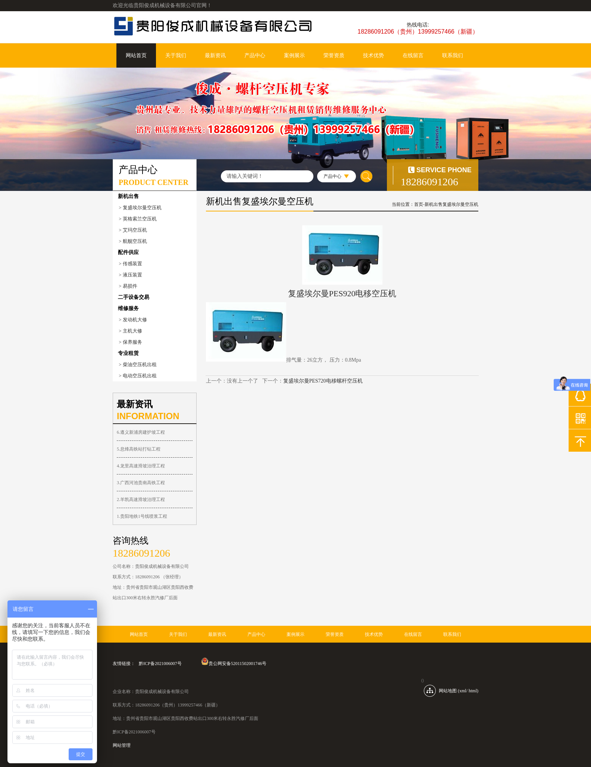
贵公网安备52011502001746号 (234, 663)
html (473, 690)
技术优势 (373, 55)
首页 (418, 204)
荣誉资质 (333, 55)
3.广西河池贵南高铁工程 (141, 482)
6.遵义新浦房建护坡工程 (141, 432)
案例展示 (294, 55)
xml (462, 690)
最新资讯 (215, 55)
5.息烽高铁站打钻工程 (138, 449)
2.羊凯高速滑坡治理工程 (141, 499)
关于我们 (175, 55)
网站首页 (136, 55)
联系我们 (452, 55)
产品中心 (254, 55)
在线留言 (413, 55)
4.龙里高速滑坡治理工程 (141, 465)
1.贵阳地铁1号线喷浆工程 (142, 516)
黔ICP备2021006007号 (160, 663)
